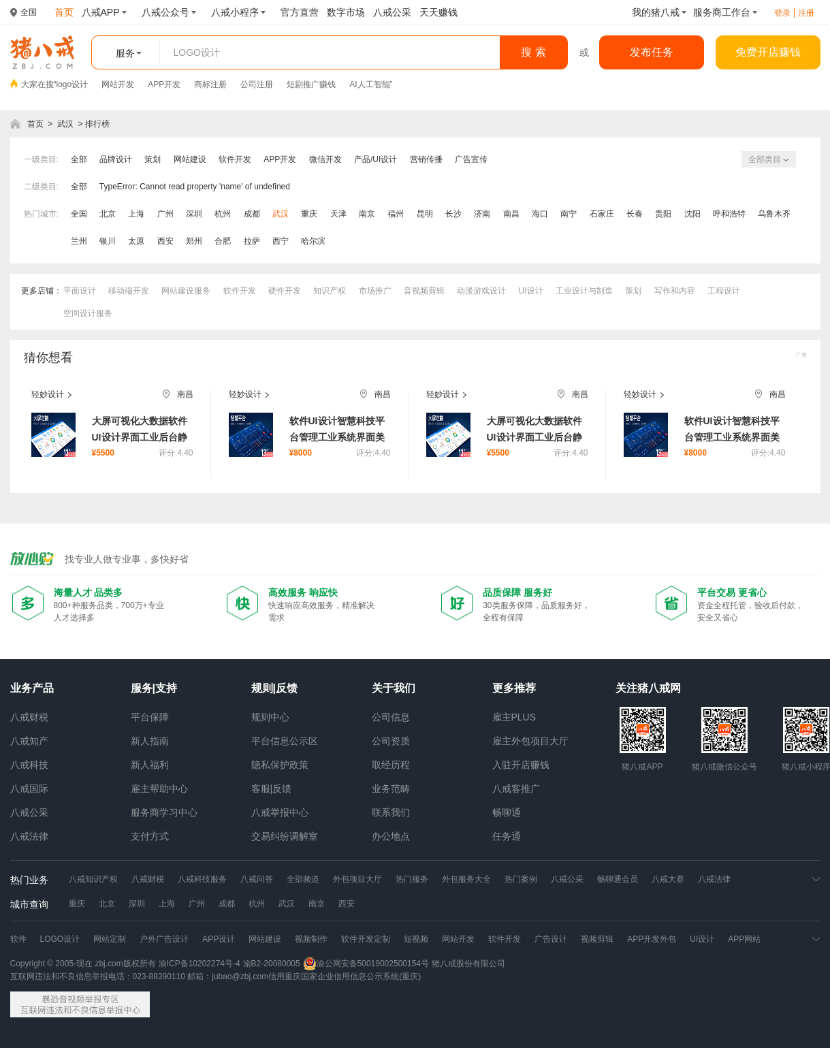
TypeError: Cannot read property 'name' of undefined (194, 186)
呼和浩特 (729, 214)
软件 (18, 939)
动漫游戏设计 (481, 291)
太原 (136, 241)
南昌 (511, 214)
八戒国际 (29, 788)
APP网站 (744, 939)
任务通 (506, 836)
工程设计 (723, 291)
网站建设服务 (185, 291)
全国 (79, 214)
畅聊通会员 (617, 879)
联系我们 (391, 812)
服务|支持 (154, 688)
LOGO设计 (60, 939)
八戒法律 (29, 836)
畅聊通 (506, 812)
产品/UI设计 (375, 159)
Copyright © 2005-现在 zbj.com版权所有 (83, 963)
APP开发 (164, 84)
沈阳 (692, 214)
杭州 (222, 214)
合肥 (222, 241)
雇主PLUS (514, 717)
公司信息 (391, 717)
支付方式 (150, 836)
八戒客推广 (516, 788)
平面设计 (79, 291)
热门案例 (521, 879)
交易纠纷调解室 (284, 836)
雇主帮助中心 (159, 788)
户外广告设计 (164, 939)
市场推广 (375, 291)
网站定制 (109, 939)
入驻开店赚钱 (520, 764)
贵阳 (663, 214)
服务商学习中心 (164, 812)
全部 (79, 159)
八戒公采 (29, 812)
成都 (252, 214)
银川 (107, 241)
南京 (367, 214)
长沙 (453, 214)
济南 (482, 214)
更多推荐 (514, 688)
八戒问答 (256, 879)
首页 (35, 124)
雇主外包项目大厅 (530, 740)
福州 (395, 214)
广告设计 (550, 939)
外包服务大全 (466, 879)
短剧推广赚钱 (311, 84)
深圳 (194, 214)
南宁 (568, 214)
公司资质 (391, 740)
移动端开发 (128, 291)
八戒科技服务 (202, 879)
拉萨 (252, 241)
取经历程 (391, 764)
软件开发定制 (365, 939)
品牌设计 (115, 159)
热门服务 (412, 879)
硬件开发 (284, 291)
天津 (338, 214)
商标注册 (210, 84)
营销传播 (426, 159)
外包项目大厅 (357, 879)
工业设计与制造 (584, 291)
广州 (165, 214)
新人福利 (150, 764)
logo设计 (73, 84)
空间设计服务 (87, 313)
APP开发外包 (651, 939)
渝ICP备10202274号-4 (199, 963)
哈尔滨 (313, 241)
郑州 (194, 241)
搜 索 (533, 52)
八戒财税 (29, 717)
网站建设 (190, 159)
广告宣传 (471, 159)
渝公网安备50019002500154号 (366, 963)
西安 (165, 241)
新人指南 (150, 740)
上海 (136, 214)
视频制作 (311, 939)
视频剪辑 (597, 939)
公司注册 (256, 84)
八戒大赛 (668, 879)
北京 (107, 214)
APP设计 (218, 939)
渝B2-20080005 (271, 963)
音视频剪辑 (424, 291)
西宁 (280, 241)
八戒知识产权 (93, 879)
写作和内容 (674, 291)
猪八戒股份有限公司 (468, 963)
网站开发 (117, 84)
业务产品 (32, 688)
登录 (782, 13)
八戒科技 (29, 764)
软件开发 (235, 159)
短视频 (416, 939)
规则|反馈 (274, 688)
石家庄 (602, 214)
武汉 (65, 124)
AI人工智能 (369, 84)
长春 (634, 214)
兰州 (79, 241)
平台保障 (150, 717)
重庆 (309, 214)
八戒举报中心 (279, 812)
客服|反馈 (271, 788)
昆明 (425, 214)
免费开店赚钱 (768, 52)
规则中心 (270, 717)
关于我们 (393, 688)
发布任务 (651, 52)
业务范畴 (391, 788)
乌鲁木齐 (774, 214)
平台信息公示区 (284, 740)
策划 (152, 159)
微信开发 (325, 159)
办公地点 (391, 836)
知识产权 (329, 291)
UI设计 (531, 291)
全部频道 (303, 879)
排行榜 (97, 124)
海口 (540, 214)
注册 (806, 13)
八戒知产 (29, 740)
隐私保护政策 (279, 764)
